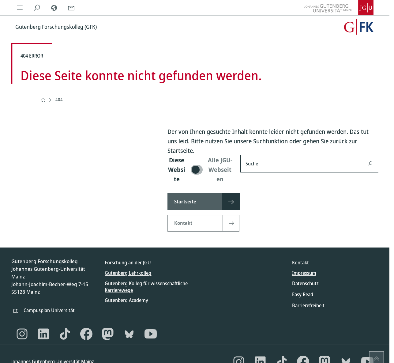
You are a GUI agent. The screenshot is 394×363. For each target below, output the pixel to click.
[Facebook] (86, 334)
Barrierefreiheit (308, 305)
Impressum (304, 273)
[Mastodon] (108, 334)
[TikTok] (65, 334)
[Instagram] (22, 334)
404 (59, 99)
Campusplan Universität (49, 310)
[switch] (200, 169)
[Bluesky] (129, 334)
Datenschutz (305, 283)
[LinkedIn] (43, 334)
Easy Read (302, 294)
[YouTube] (150, 334)
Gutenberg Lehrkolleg (128, 273)
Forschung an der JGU (128, 262)
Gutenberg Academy (126, 300)
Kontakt (300, 262)
